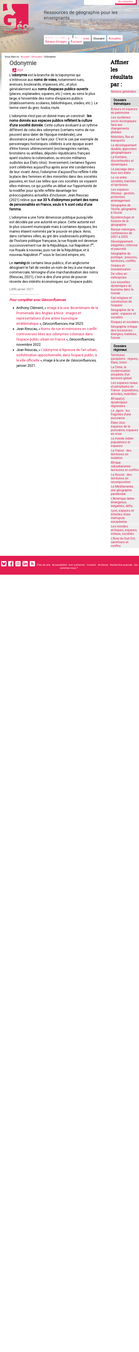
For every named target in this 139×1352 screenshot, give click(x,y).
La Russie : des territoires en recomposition (121, 478)
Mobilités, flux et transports (122, 138)
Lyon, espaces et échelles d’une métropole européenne (122, 516)
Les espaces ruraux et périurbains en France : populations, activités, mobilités (125, 388)
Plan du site (43, 564)
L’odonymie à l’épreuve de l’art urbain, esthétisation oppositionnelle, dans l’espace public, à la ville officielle (56, 355)
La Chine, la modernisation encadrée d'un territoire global (121, 372)
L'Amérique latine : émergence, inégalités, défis (123, 502)
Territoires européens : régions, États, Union (124, 358)
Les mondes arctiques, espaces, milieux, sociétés (124, 530)
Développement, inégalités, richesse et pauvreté (124, 245)
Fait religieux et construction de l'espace (121, 301)
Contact (91, 564)
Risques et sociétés (124, 322)
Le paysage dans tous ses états (122, 171)
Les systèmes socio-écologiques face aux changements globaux (123, 125)
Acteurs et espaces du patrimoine (124, 111)
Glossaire (99, 38)
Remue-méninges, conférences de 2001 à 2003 (123, 233)
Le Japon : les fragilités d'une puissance (121, 414)
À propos (76, 41)
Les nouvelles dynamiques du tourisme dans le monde (122, 287)
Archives (103, 564)
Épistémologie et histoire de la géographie (122, 221)
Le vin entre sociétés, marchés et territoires (123, 181)
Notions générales (123, 91)
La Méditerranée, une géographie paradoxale (122, 490)
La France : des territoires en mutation (121, 454)
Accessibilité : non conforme (68, 564)
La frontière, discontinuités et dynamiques (122, 160)
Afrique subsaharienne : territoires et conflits (125, 466)
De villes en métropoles (119, 275)
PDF (20, 70)
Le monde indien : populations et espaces (123, 442)
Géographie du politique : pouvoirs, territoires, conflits (124, 257)
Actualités (115, 38)
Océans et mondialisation (121, 267)
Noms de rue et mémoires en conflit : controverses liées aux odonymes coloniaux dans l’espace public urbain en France (56, 334)
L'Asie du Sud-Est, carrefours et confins (123, 542)
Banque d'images (56, 41)
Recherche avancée (121, 564)
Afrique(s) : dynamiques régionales (119, 402)
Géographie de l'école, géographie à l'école (123, 209)
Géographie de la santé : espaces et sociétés (123, 313)
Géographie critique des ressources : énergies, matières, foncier (124, 332)
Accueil (25, 56)
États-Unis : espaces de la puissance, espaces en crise (124, 428)
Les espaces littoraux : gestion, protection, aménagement (123, 195)
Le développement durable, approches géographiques (124, 148)
